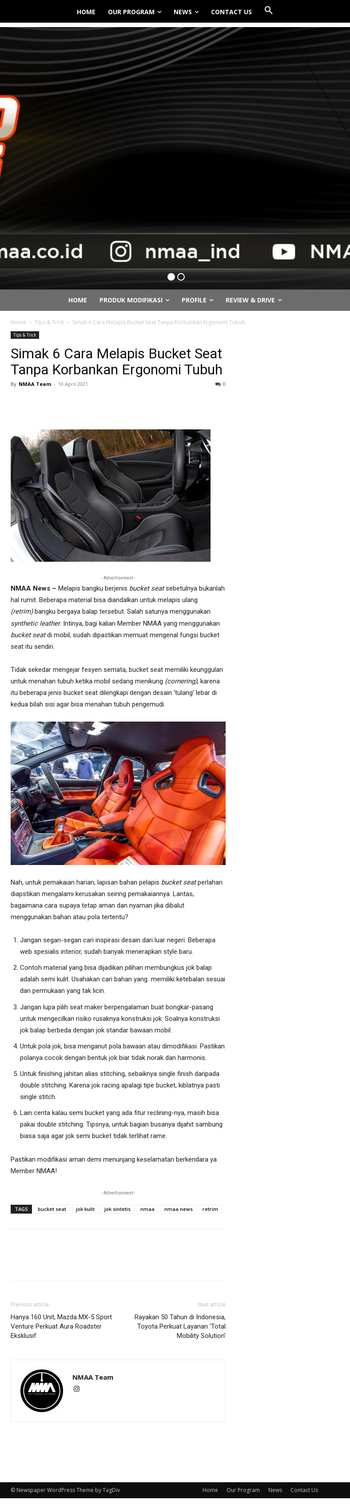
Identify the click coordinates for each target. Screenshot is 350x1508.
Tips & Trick (49, 322)
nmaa (147, 1209)
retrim (210, 1209)
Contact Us (304, 1490)
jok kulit (85, 1209)
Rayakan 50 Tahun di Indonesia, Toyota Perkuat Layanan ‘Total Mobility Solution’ (180, 1326)
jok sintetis (117, 1209)
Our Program (243, 1490)
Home (18, 322)
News (275, 1490)
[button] (268, 10)
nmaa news (178, 1209)
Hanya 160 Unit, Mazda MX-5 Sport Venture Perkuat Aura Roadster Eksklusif (61, 1326)
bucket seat (52, 1209)
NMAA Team (35, 384)
